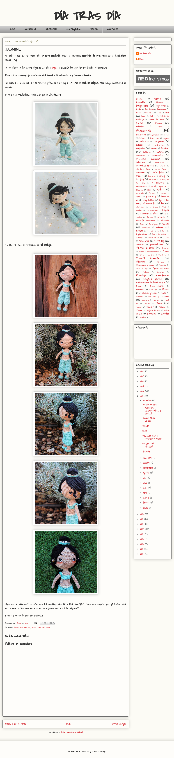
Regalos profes (152, 279)
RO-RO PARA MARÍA (149, 420)
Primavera (162, 255)
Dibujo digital (158, 172)
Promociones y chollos (145, 265)
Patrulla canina (153, 237)
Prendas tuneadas (147, 255)
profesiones (160, 262)
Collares (139, 145)
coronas (154, 148)
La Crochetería (152, 210)
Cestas (166, 135)
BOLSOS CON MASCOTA (148, 445)
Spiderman (145, 300)
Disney (162, 176)
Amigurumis (18, 627)
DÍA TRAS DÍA (87, 16)
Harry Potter (148, 200)
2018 (142, 514)
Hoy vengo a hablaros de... (152, 201)
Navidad (139, 230)
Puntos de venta (161, 268)
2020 (142, 391)
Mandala (139, 217)
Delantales (140, 162)
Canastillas (141, 134)
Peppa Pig (159, 241)
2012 (142, 544)
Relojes (139, 286)
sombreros (139, 296)
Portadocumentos (153, 251)
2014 (142, 534)
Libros (155, 213)
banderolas (161, 109)
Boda (143, 116)
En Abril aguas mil (158, 186)
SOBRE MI (30, 29)
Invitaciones (154, 207)
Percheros (140, 244)
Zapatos (165, 313)
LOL (165, 214)
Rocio (141, 59)
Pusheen (146, 272)
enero (146, 508)
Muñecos (159, 227)
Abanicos (140, 98)
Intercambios (140, 207)
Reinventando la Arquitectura (150, 282)
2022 (142, 381)
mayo (145, 488)
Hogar (161, 200)
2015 (142, 529)
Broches (158, 123)
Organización (141, 234)
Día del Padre (160, 169)
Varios (139, 310)
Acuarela (157, 99)
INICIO (12, 29)
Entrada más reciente (15, 724)
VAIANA (145, 426)
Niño (158, 231)
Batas (139, 112)
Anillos (138, 109)
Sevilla (163, 293)
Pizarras (165, 248)
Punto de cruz (142, 269)
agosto (146, 473)
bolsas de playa (157, 119)
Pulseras (162, 265)
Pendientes (144, 241)
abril (145, 493)
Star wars (156, 300)
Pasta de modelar (159, 234)
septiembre (148, 468)
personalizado (156, 244)
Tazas (147, 303)
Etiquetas (139, 190)
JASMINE (146, 451)
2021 (142, 386)
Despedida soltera (144, 165)
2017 (142, 519)
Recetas (160, 272)
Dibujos (139, 176)
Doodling (140, 179)
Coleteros (144, 141)
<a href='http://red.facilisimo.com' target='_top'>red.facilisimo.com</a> (153, 79)
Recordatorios (162, 275)
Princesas (46, 627)
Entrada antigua (118, 724)
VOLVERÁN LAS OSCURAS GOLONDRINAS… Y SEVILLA (151, 409)
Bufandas (140, 126)
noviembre (148, 458)
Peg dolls (166, 237)
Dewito (162, 165)
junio (145, 483)
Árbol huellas (149, 109)
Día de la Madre (143, 169)
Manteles (150, 217)
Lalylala (165, 210)
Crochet (27, 627)
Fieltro (160, 190)
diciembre (147, 400)
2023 (142, 376)
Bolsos (139, 123)
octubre (147, 463)
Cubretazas (140, 155)
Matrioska (161, 217)
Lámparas (144, 213)
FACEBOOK (51, 29)
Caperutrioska (155, 135)
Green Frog (36, 627)
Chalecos (141, 138)
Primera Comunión (147, 258)
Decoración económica (148, 159)
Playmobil (141, 251)
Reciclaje (141, 275)
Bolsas (153, 116)
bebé (167, 112)
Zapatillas (151, 313)
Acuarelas (140, 102)
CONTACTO (112, 29)
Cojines (166, 138)
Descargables (159, 162)
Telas (159, 303)
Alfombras (159, 102)
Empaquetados (141, 186)
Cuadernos (147, 152)
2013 (142, 539)
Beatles (159, 113)
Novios (164, 231)
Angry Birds (161, 105)
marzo (146, 497)
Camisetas (143, 130)
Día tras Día (145, 53)
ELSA (144, 431)
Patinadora (140, 237)
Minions (142, 224)
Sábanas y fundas (149, 293)
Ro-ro (165, 289)
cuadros (160, 152)
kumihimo (139, 210)
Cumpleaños (157, 155)
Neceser (150, 231)
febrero (146, 502)
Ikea (162, 203)
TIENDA (94, 29)
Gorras (163, 193)
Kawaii (164, 207)
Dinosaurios (152, 176)
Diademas (140, 172)
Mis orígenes (153, 224)
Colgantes (159, 141)
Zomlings (143, 317)
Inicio (68, 724)
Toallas (138, 307)
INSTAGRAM (73, 29)
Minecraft (165, 220)
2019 (142, 396)
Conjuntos (140, 148)
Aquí (54, 68)
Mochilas (165, 224)
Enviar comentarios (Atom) (72, 732)
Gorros (139, 196)
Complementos (159, 145)
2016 (142, 524)
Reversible (153, 289)
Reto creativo (157, 286)
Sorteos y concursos (158, 296)
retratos (140, 289)
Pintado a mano (145, 248)
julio (145, 478)
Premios (166, 251)
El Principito (158, 182)
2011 (142, 549)
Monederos (146, 227)
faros (149, 189)
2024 (142, 371)
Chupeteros (154, 138)
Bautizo (149, 112)
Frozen (152, 193)
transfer (149, 307)
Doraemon (152, 179)
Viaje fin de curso (153, 310)
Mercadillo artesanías (145, 220)
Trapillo (162, 307)
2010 (142, 554)
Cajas (160, 126)
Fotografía (140, 193)
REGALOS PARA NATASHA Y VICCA (151, 437)
